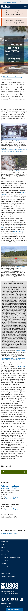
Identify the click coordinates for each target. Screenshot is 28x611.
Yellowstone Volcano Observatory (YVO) (10, 487)
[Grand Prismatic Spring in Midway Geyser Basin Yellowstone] (14, 50)
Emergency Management (8, 576)
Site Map (3, 554)
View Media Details (20, 140)
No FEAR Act (4, 560)
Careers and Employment (8, 570)
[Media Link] (14, 131)
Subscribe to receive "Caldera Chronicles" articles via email (14, 60)
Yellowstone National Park (9, 533)
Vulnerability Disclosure (7, 567)
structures (23, 455)
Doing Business (5, 573)
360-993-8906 (10, 498)
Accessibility (4, 541)
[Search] (20, 6)
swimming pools (20, 366)
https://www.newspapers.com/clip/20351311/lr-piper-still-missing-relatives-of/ (14, 358)
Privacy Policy (5, 551)
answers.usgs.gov (6, 606)
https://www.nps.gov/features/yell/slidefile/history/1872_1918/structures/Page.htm (14, 150)
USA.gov (3, 563)
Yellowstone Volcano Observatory (12, 77)
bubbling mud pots (18, 231)
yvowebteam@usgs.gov (12, 497)
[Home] (5, 7)
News (7, 41)
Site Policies (4, 547)
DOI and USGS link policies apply (10, 557)
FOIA (2, 544)
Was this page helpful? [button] (14, 609)
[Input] (17, 6)
